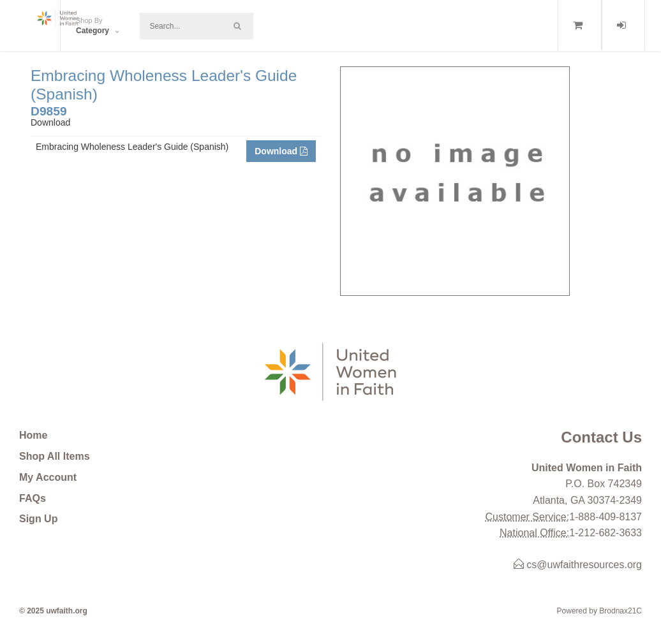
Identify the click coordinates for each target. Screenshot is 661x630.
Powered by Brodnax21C (599, 610)
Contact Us (601, 437)
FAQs (32, 498)
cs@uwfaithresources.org (578, 564)
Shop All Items (54, 456)
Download (281, 151)
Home (33, 435)
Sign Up (38, 518)
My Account (48, 477)
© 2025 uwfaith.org (53, 610)
